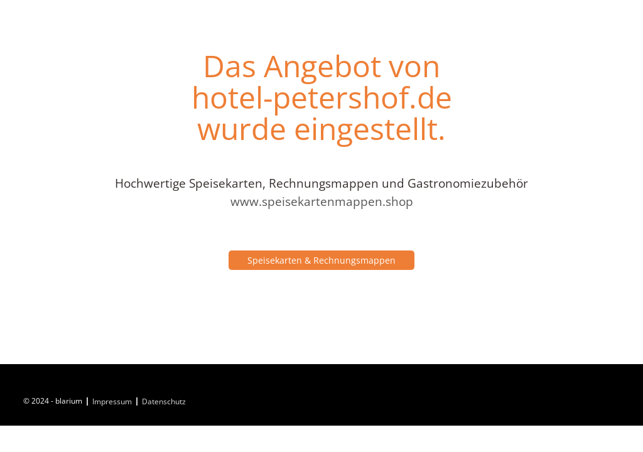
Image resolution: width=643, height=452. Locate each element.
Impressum (112, 401)
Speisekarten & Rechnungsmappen (321, 260)
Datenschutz (164, 401)
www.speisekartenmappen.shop (321, 201)
